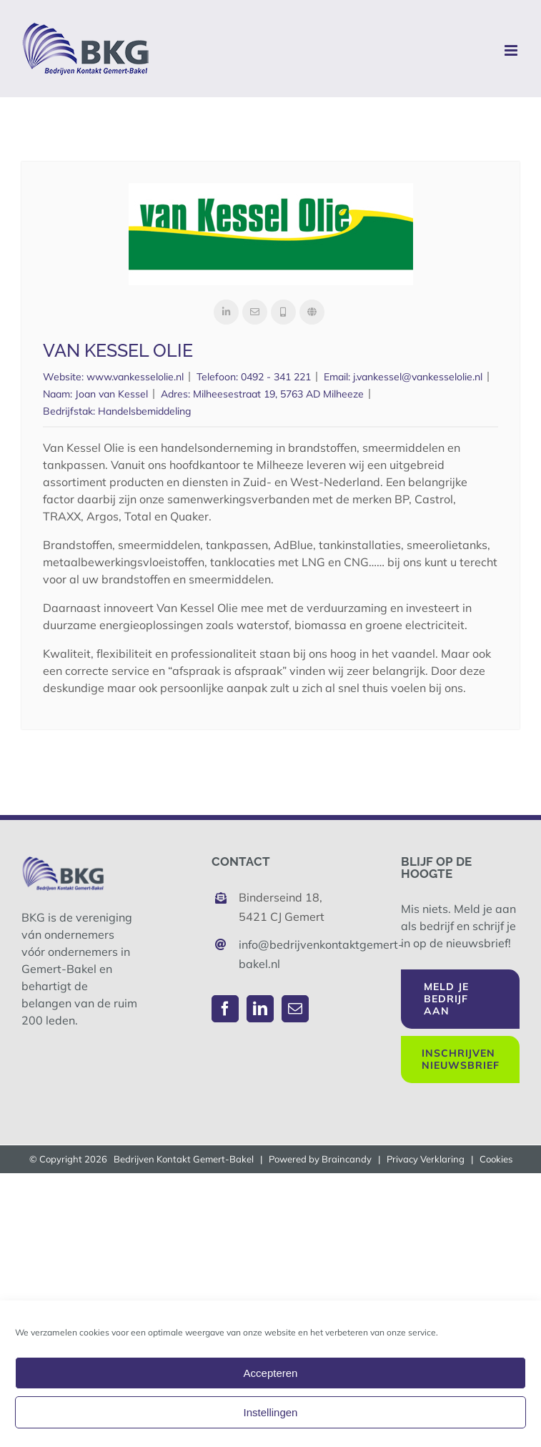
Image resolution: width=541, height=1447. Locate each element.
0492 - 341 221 (276, 376)
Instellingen (271, 1412)
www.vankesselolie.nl (135, 376)
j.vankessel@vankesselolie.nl (417, 376)
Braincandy (347, 1159)
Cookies (496, 1159)
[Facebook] (225, 1008)
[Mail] (295, 1008)
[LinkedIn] (260, 1008)
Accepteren (271, 1373)
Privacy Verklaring (426, 1159)
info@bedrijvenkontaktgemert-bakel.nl (284, 954)
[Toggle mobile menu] (512, 50)
